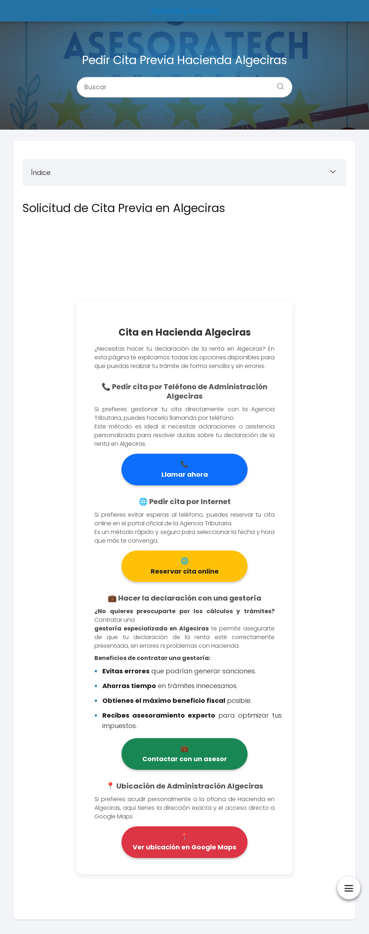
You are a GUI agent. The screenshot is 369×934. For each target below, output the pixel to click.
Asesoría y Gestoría (185, 11)
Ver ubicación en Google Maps (184, 847)
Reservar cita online (185, 571)
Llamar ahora (184, 474)
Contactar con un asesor (184, 758)
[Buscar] (278, 84)
